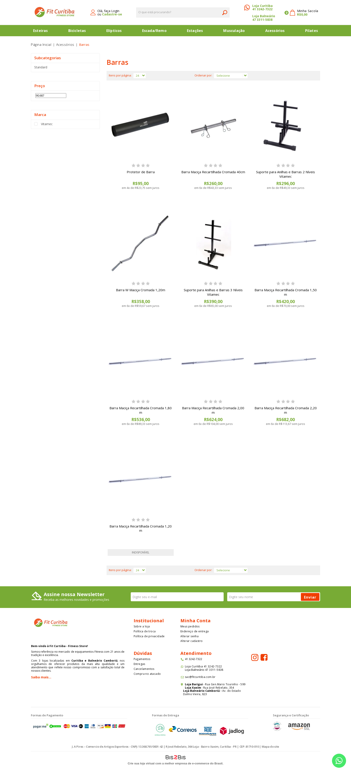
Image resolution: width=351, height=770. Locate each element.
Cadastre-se (112, 14)
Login (115, 11)
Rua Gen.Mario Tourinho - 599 (225, 684)
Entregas (139, 664)
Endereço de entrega (194, 631)
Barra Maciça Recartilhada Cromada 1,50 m (286, 292)
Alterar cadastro (191, 641)
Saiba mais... (41, 677)
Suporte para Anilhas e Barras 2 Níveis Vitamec (285, 174)
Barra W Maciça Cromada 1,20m (140, 290)
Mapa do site (270, 747)
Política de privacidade (149, 636)
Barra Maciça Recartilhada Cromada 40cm (213, 172)
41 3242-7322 (262, 9)
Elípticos (114, 30)
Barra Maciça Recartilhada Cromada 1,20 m (140, 528)
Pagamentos (142, 659)
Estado (236, 691)
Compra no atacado (147, 674)
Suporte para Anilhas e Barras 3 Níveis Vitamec (213, 292)
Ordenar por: (203, 75)
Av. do (226, 691)
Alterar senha (189, 636)
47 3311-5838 (262, 19)
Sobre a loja (142, 626)
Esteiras (40, 30)
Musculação (234, 30)
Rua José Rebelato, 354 (219, 688)
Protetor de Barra (141, 172)
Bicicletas (77, 30)
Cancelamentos (144, 669)
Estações (195, 30)
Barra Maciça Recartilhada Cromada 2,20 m (286, 410)
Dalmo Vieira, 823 (195, 694)
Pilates (311, 30)
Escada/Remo (154, 30)
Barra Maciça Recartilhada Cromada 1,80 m (140, 410)
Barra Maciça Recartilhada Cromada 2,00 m (213, 410)
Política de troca (145, 631)
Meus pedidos (190, 626)
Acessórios (275, 30)
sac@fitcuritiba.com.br (200, 677)
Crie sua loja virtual (141, 763)
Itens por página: (120, 75)
